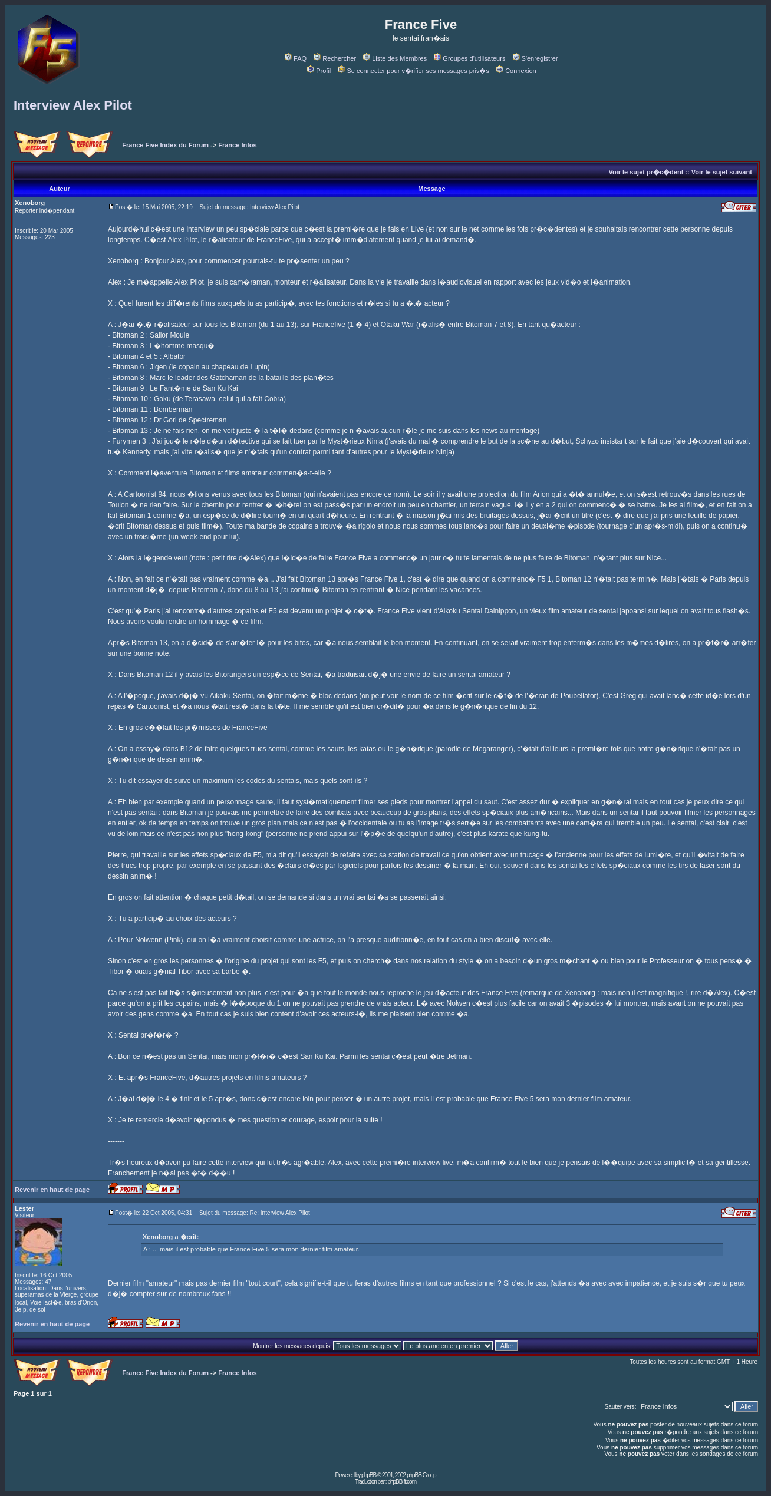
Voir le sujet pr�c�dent (645, 172)
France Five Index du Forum (165, 144)
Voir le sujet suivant (721, 172)
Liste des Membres (395, 58)
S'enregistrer (535, 58)
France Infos (237, 144)
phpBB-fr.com (401, 1481)
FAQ (296, 58)
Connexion (516, 70)
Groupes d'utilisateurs (469, 58)
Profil (319, 70)
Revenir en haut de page (52, 1189)
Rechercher (335, 58)
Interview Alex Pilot (73, 105)
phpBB (368, 1475)
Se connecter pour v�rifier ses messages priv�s (413, 70)
